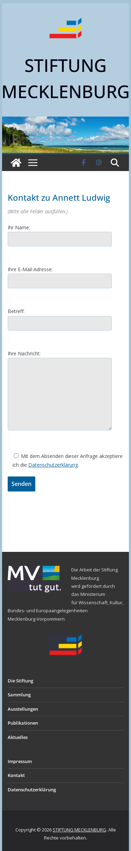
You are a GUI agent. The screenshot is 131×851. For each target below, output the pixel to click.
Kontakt (16, 775)
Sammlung (19, 694)
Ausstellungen (23, 709)
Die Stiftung (20, 681)
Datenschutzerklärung (53, 464)
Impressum (20, 761)
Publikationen (23, 723)
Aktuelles (18, 737)
